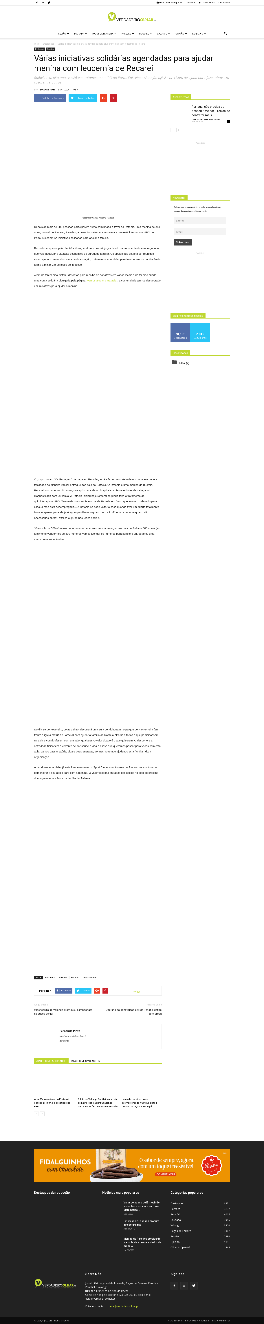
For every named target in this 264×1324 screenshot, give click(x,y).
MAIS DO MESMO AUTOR (85, 1061)
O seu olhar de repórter (169, 2)
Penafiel (145, 33)
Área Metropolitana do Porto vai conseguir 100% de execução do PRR (52, 1103)
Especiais (199, 33)
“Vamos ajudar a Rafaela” (101, 280)
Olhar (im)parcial (180, 1247)
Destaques (39, 49)
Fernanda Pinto (46, 89)
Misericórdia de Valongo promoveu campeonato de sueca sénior (63, 1011)
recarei (74, 977)
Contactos (190, 2)
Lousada (80, 33)
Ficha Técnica (175, 1320)
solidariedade (89, 977)
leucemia (50, 977)
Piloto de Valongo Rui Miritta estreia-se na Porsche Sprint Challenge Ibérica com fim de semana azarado (98, 1103)
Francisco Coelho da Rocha (206, 119)
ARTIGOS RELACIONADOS (51, 1061)
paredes (63, 977)
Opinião (181, 33)
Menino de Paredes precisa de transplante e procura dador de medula (142, 1242)
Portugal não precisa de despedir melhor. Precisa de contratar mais (211, 111)
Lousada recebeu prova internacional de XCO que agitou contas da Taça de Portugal (139, 1103)
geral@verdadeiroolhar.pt (124, 1306)
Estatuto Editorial (221, 1320)
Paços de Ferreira (104, 33)
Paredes (128, 33)
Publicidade (224, 2)
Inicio (37, 43)
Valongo (163, 33)
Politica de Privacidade (197, 1320)
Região (63, 33)
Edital (182, 363)
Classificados (206, 2)
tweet (136, 991)
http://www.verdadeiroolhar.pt (73, 1036)
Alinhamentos (181, 97)
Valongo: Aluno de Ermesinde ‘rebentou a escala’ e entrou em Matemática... (142, 1206)
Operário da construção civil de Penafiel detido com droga (134, 1011)
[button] (225, 33)
